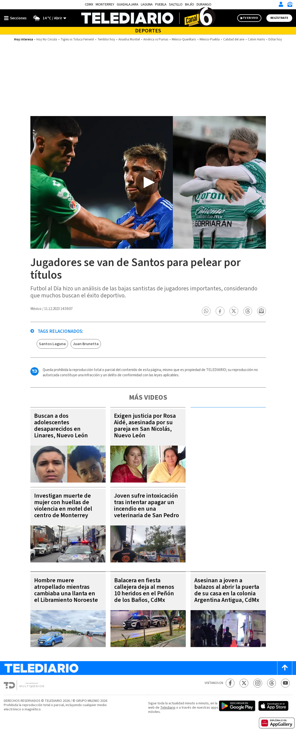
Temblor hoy (106, 39)
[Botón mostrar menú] (16, 18)
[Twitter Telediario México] (244, 683)
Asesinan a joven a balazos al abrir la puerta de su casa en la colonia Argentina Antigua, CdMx (226, 590)
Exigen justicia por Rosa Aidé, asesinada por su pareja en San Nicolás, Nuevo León (145, 425)
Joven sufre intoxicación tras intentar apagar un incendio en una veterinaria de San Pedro (146, 505)
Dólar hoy (275, 39)
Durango (204, 4)
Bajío (189, 4)
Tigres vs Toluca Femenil (77, 39)
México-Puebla (210, 39)
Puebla (160, 4)
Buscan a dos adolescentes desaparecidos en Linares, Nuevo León (61, 425)
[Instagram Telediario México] (257, 683)
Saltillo (176, 4)
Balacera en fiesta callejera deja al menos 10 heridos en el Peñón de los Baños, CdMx (144, 590)
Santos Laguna (52, 344)
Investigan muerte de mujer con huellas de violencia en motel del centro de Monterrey (63, 505)
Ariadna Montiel (129, 39)
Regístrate (279, 18)
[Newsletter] (289, 5)
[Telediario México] (148, 18)
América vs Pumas (155, 39)
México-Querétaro (184, 39)
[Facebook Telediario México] (230, 683)
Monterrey (105, 4)
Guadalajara (127, 4)
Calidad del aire (233, 39)
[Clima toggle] (48, 18)
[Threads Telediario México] (271, 683)
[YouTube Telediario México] (285, 683)
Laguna (147, 4)
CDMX (89, 4)
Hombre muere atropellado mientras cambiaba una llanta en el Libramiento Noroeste (66, 590)
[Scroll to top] (284, 668)
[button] (206, 311)
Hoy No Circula (46, 39)
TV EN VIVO (250, 18)
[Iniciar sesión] (280, 4)
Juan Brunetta (86, 344)
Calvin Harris (256, 39)
